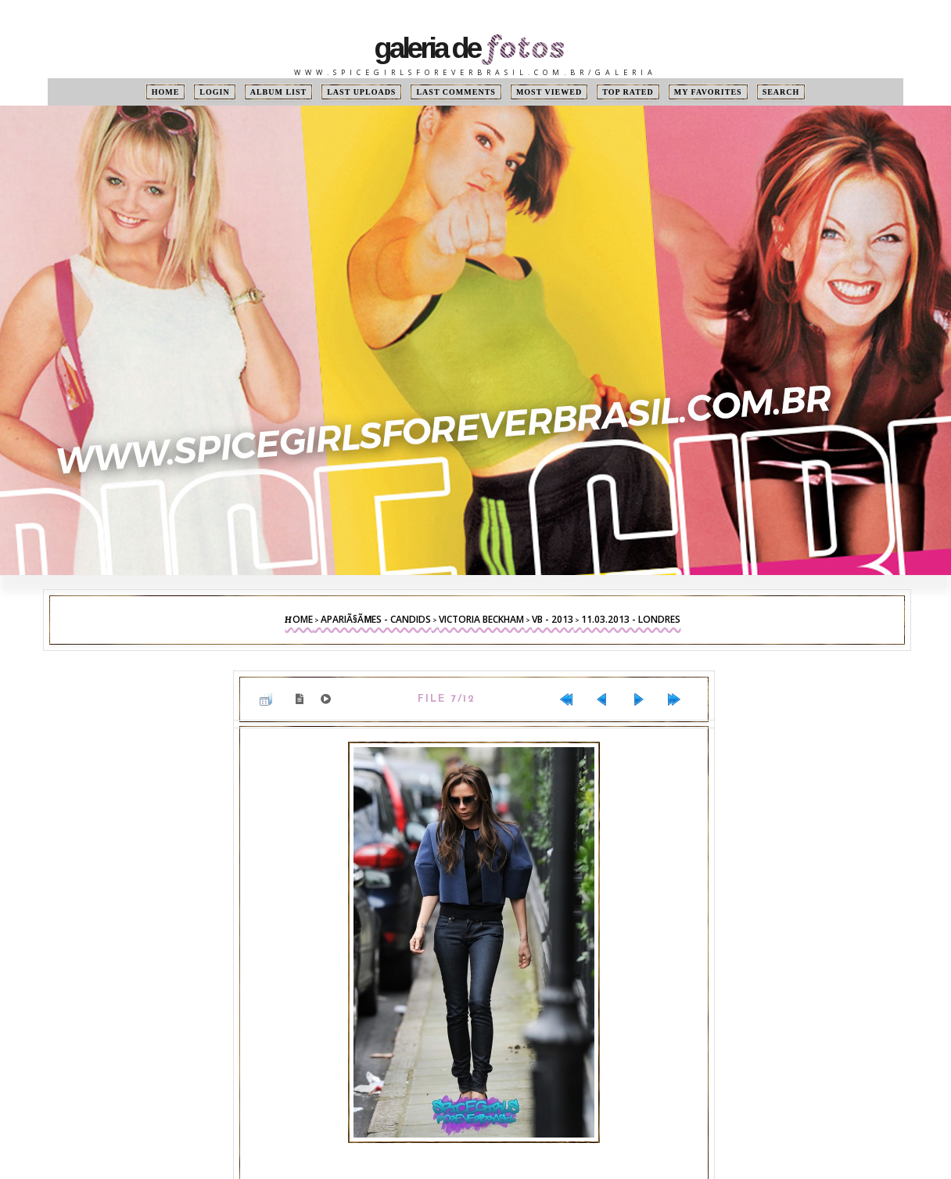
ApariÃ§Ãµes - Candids (376, 619)
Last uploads (361, 92)
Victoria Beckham (481, 619)
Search (781, 92)
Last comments (455, 92)
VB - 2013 (552, 619)
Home (166, 92)
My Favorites (708, 92)
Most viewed (549, 92)
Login (214, 92)
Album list (278, 92)
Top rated (628, 92)
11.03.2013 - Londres (630, 619)
